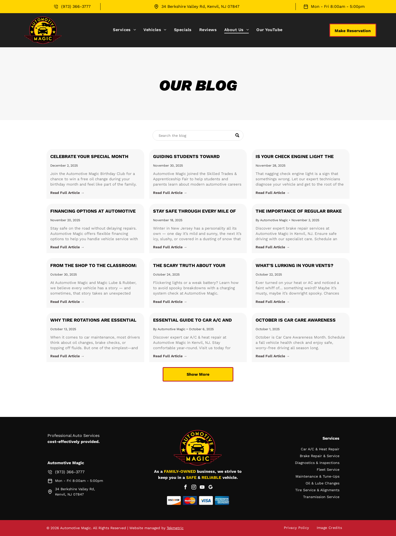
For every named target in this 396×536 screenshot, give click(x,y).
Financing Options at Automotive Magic (93, 211)
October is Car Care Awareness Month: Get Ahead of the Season (297, 320)
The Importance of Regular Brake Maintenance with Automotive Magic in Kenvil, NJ (299, 211)
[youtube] (202, 488)
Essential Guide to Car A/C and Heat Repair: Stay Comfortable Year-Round (192, 320)
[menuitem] (124, 29)
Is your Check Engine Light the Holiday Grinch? (295, 157)
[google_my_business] (210, 488)
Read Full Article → (67, 193)
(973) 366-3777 (76, 6)
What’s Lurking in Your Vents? (294, 265)
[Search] (198, 135)
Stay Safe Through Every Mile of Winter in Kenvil (194, 211)
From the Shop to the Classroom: (93, 265)
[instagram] (193, 488)
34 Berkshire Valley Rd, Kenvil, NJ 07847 (200, 6)
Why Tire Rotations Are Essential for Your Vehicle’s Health (93, 320)
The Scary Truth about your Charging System (189, 266)
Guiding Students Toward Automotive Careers (186, 157)
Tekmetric (175, 528)
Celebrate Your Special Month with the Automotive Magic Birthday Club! (89, 157)
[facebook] (185, 488)
